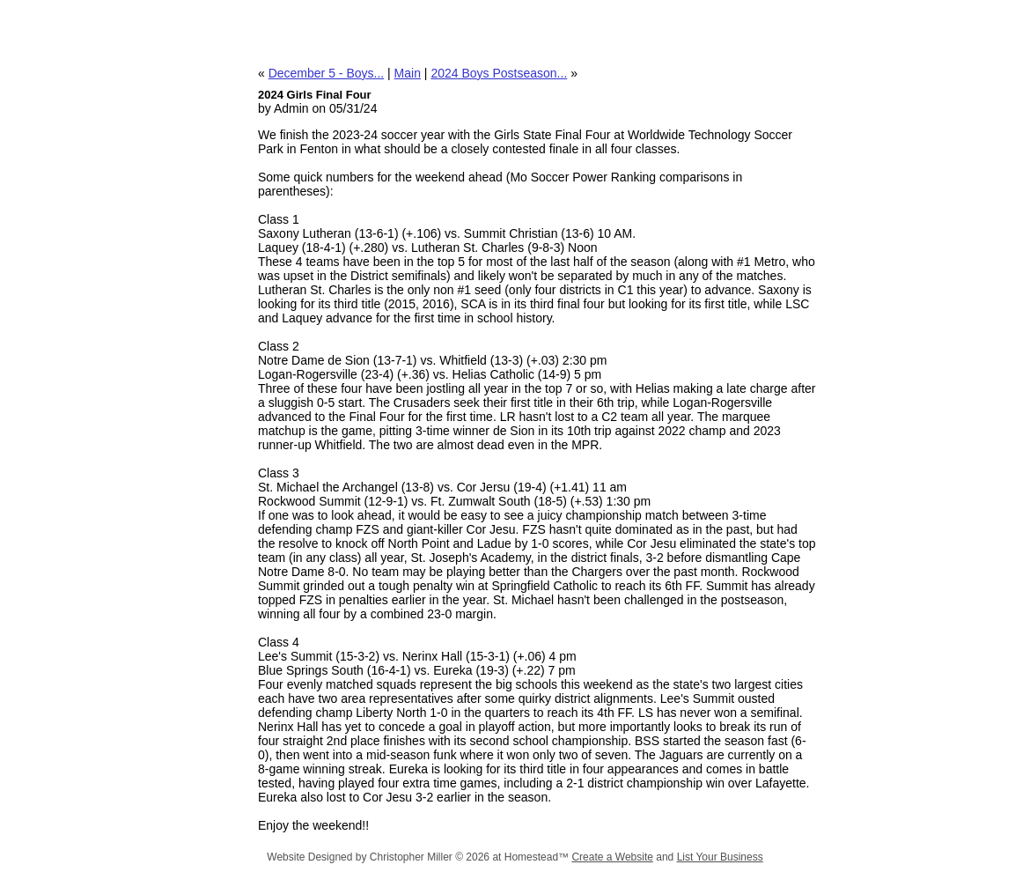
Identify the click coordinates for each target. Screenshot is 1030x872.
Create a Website (612, 857)
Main (407, 73)
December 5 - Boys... (327, 73)
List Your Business (720, 857)
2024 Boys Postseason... (498, 73)
